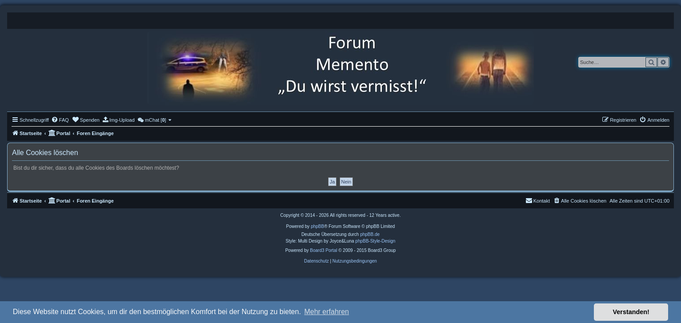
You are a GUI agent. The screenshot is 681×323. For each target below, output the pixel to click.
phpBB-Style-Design (375, 241)
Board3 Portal (323, 250)
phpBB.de (370, 234)
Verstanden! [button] (631, 311)
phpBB (317, 226)
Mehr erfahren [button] (326, 311)
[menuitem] (60, 120)
